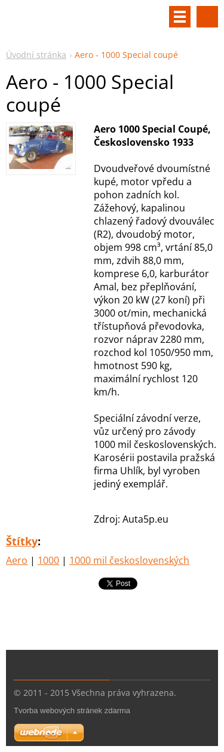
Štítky (22, 541)
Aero (16, 560)
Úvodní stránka (36, 54)
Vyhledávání (207, 16)
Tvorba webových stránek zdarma (72, 710)
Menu (180, 17)
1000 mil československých (129, 560)
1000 (48, 560)
